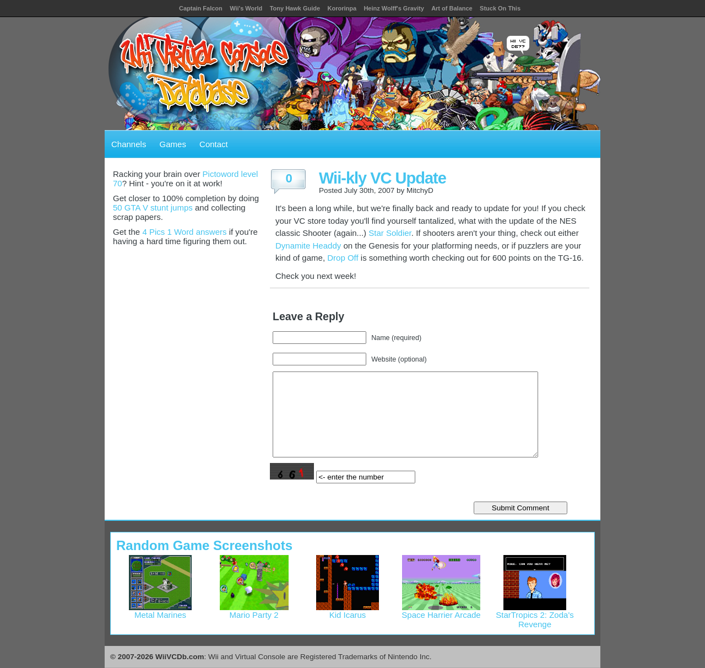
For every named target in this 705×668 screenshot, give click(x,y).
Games (173, 144)
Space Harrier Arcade (441, 610)
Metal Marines (160, 610)
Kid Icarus (347, 610)
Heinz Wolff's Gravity (394, 8)
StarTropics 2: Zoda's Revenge (535, 615)
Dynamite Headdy (308, 245)
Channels (128, 144)
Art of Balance (452, 8)
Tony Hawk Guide (295, 8)
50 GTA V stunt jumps (153, 207)
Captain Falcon (201, 8)
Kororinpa (341, 8)
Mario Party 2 (254, 610)
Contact (213, 144)
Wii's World (246, 8)
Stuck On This (500, 8)
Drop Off (342, 257)
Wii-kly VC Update (382, 178)
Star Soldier (389, 233)
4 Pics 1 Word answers (184, 231)
